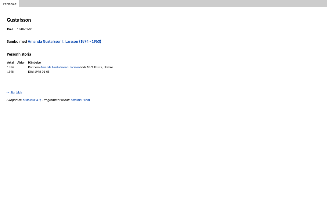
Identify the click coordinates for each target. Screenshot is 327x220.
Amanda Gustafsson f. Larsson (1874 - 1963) (64, 41)
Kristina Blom (80, 100)
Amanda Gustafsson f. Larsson (60, 67)
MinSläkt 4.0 (32, 100)
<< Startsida (14, 92)
